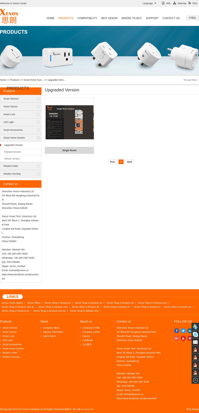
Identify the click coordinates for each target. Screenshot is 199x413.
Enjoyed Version (12, 152)
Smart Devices (11, 98)
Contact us (171, 18)
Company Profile (90, 327)
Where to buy (131, 18)
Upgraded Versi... (56, 80)
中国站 (192, 17)
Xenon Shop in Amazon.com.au (18, 307)
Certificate (86, 340)
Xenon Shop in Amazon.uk (88, 303)
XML (166, 3)
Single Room (69, 150)
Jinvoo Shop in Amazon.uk (177, 307)
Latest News (48, 336)
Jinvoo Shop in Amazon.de (85, 307)
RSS (193, 3)
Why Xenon (109, 18)
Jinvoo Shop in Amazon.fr (116, 307)
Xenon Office (33, 303)
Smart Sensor (10, 106)
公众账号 (86, 344)
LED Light (8, 122)
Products (66, 18)
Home (51, 18)
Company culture (90, 332)
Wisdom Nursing (12, 173)
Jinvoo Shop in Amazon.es (15, 311)
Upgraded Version (13, 145)
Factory (85, 336)
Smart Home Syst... (33, 80)
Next (129, 161)
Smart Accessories (13, 130)
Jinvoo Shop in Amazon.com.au (49, 311)
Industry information (51, 332)
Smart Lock (9, 114)
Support (152, 18)
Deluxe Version (12, 158)
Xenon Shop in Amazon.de (120, 303)
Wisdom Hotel (10, 166)
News (44, 321)
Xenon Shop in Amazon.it (58, 303)
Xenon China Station (12, 303)
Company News (49, 327)
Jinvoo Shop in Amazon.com (53, 307)
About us (86, 321)
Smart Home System (14, 137)
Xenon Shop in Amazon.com (152, 303)
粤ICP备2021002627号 (83, 409)
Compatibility (87, 18)
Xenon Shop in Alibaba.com (84, 311)
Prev (112, 161)
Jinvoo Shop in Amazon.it (147, 307)
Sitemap (179, 3)
